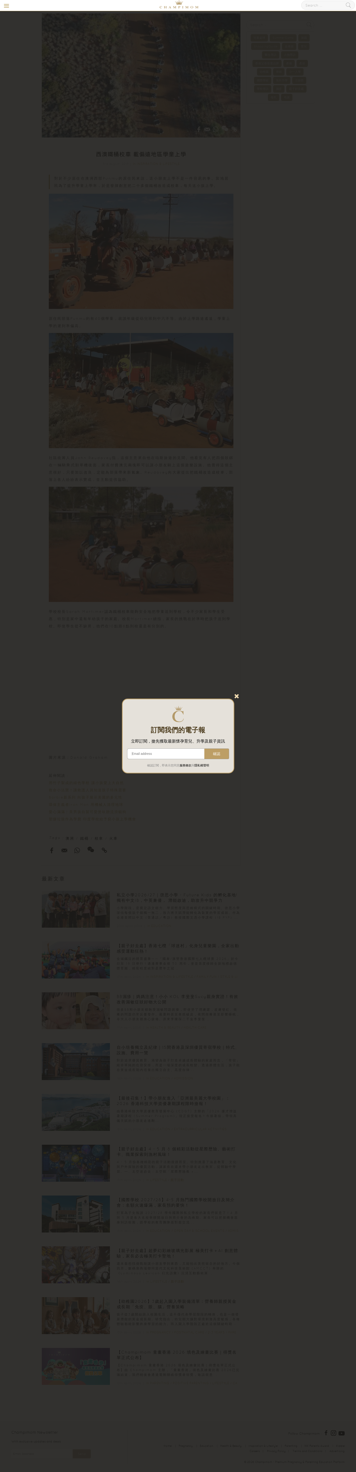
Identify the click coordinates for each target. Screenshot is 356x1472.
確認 (216, 754)
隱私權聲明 (201, 765)
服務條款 (185, 765)
